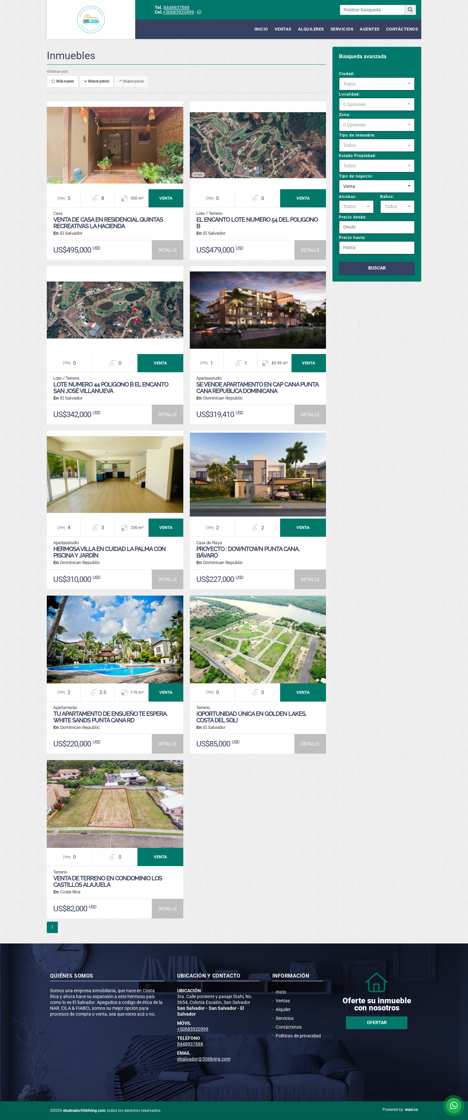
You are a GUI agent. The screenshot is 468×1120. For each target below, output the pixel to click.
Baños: (387, 196)
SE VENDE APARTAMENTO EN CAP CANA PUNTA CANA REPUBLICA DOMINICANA (257, 387)
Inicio (261, 29)
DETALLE (167, 250)
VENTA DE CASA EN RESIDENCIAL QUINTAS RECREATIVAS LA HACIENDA (108, 223)
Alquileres (311, 29)
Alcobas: (348, 196)
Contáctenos (402, 29)
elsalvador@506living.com (203, 1058)
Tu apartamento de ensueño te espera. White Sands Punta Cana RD (110, 717)
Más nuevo (62, 81)
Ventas (283, 29)
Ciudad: (347, 74)
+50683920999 (178, 12)
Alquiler (283, 1009)
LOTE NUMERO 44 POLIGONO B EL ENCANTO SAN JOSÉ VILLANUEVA (110, 387)
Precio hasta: (352, 237)
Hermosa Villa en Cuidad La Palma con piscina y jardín (109, 552)
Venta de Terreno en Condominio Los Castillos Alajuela (107, 881)
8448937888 (176, 7)
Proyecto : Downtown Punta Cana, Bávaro (247, 552)
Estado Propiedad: (357, 155)
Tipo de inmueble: (357, 135)
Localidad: (349, 94)
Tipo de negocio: (356, 176)
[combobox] (377, 83)
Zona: (344, 114)
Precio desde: (353, 217)
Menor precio (96, 81)
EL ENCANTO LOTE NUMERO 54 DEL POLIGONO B (257, 223)
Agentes (370, 29)
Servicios (342, 29)
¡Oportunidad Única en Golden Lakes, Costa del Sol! (251, 717)
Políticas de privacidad (298, 1035)
